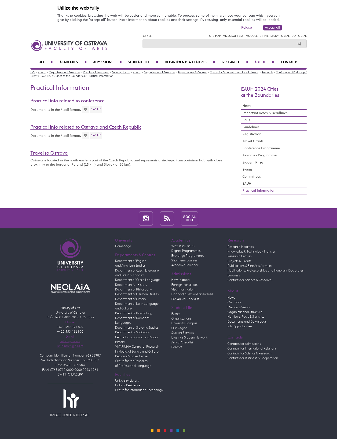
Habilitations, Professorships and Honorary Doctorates (265, 270)
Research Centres (239, 256)
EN (150, 36)
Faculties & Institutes (96, 72)
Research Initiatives (240, 247)
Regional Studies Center (131, 356)
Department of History (130, 299)
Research (235, 62)
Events (247, 169)
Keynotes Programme (259, 155)
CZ (144, 36)
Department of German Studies (137, 294)
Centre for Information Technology (139, 390)
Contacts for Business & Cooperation (252, 358)
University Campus (184, 323)
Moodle (252, 36)
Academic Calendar (184, 265)
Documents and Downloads (247, 321)
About (264, 62)
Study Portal (280, 36)
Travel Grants (253, 141)
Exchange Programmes (187, 255)
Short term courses (184, 260)
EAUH (246, 183)
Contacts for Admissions (244, 344)
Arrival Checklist (182, 342)
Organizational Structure (64, 72)
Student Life (143, 62)
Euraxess (233, 275)
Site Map (215, 36)
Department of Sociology (132, 332)
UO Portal (299, 36)
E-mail (264, 36)
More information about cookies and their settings (158, 20)
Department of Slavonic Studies (136, 327)
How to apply (180, 280)
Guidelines (251, 127)
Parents (176, 347)
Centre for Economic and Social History (234, 72)
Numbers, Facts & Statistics (245, 316)
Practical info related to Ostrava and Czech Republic (85, 127)
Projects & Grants (239, 261)
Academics (73, 62)
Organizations (181, 318)
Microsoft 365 (233, 36)
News (246, 106)
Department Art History (131, 284)
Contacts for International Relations (252, 348)
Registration (251, 134)
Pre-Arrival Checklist (185, 299)
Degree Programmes (186, 251)
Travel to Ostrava (49, 153)
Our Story (234, 302)
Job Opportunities (239, 326)
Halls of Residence (127, 385)
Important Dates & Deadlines (265, 113)
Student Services (182, 333)
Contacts (289, 62)
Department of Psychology (133, 313)
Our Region (179, 328)
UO (46, 62)
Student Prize (252, 162)
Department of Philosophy (133, 289)
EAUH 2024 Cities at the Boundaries (62, 76)
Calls (246, 120)
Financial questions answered (192, 294)
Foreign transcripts (184, 284)
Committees (251, 176)
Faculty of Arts (120, 72)
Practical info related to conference (67, 101)
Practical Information (101, 76)
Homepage (123, 246)
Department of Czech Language (137, 280)
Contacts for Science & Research (249, 280)
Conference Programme (261, 148)
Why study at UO (183, 246)
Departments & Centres (190, 62)
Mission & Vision (238, 307)
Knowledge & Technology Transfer (251, 251)
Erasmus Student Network (189, 337)
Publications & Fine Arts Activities (249, 266)
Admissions (107, 62)
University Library (127, 380)
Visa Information (182, 289)
